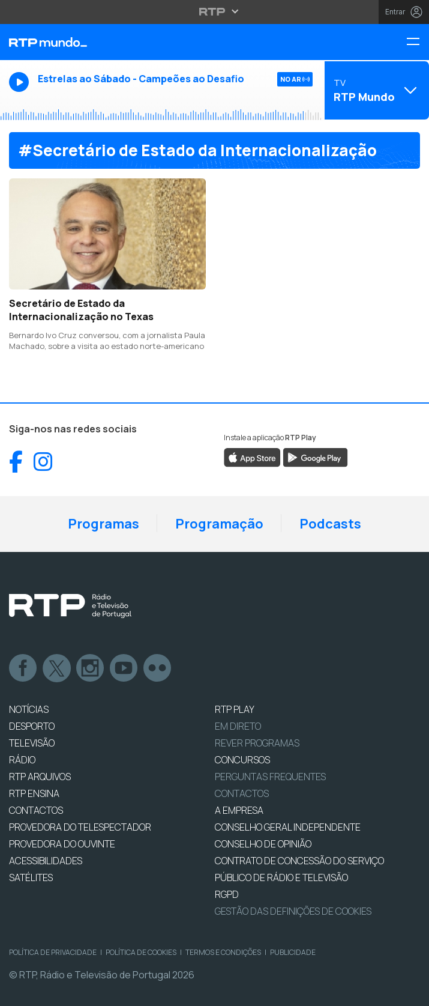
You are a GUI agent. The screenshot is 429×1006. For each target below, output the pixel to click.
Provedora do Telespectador (80, 827)
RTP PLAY (234, 709)
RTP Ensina (34, 793)
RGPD (227, 894)
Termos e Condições (223, 952)
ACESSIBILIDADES (45, 860)
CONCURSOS (242, 759)
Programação (219, 524)
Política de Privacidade (53, 952)
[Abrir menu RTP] (214, 11)
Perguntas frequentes (270, 776)
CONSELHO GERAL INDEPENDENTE (288, 827)
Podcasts (330, 524)
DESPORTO (32, 726)
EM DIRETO (238, 726)
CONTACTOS (36, 810)
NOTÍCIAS (29, 709)
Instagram (90, 668)
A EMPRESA (239, 810)
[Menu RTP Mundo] (417, 42)
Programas (103, 524)
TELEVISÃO (32, 743)
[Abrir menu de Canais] (375, 90)
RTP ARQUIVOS (40, 776)
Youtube (124, 668)
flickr (157, 668)
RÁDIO (22, 759)
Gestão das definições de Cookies (293, 911)
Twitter (57, 668)
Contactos (242, 793)
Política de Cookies (141, 952)
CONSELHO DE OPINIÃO (263, 843)
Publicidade (293, 952)
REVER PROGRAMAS (257, 743)
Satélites (31, 877)
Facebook (23, 668)
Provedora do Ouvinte (62, 843)
